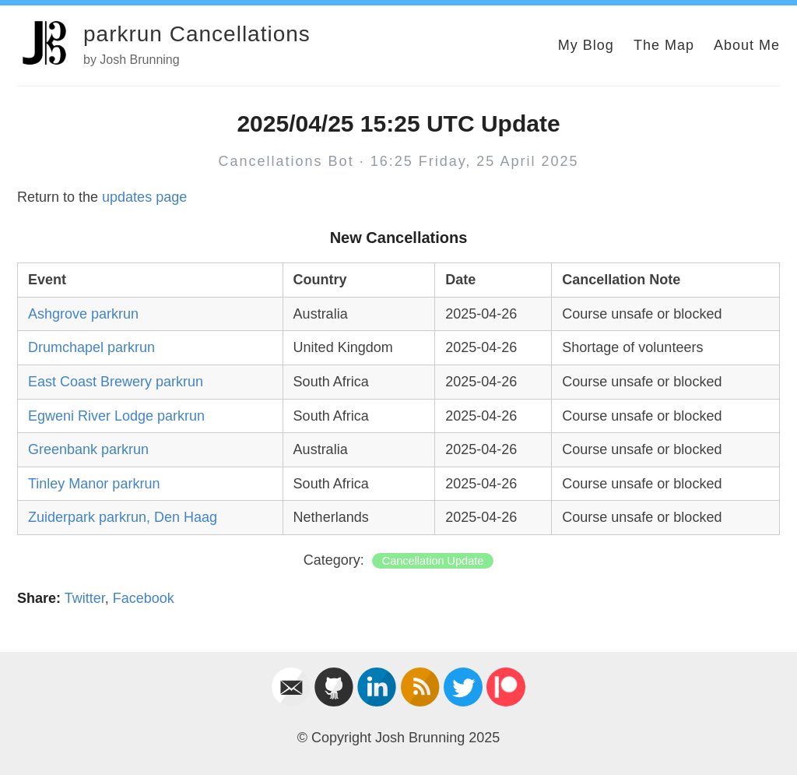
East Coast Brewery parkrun (115, 381)
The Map (664, 45)
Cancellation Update (433, 561)
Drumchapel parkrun (91, 347)
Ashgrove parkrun (83, 314)
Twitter (85, 598)
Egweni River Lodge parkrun (116, 416)
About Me (747, 45)
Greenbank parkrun (88, 449)
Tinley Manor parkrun (94, 483)
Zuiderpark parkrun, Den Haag (122, 517)
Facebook (143, 598)
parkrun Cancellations (197, 34)
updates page (144, 197)
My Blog (586, 45)
